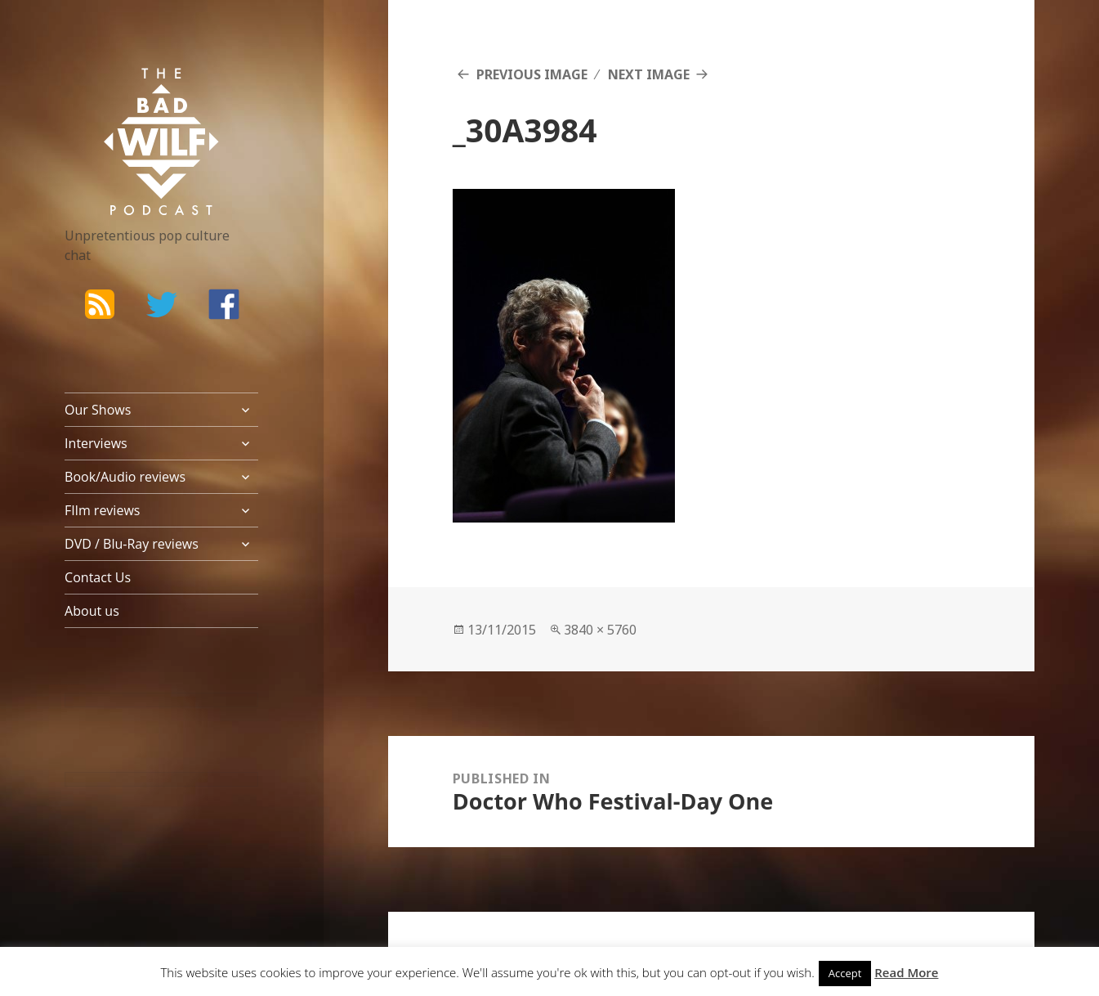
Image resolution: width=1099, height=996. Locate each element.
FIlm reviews (102, 510)
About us (92, 611)
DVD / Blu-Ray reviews (132, 544)
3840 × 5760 (600, 630)
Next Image (649, 74)
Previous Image (531, 74)
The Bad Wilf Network (134, 92)
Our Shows (98, 410)
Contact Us (98, 577)
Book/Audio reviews (125, 477)
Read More (906, 972)
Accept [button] (845, 973)
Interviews (96, 443)
